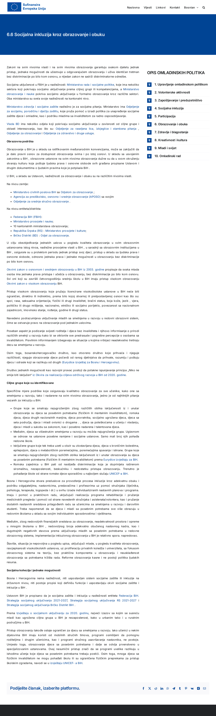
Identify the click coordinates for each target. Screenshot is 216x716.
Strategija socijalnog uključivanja (93, 600)
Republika (20, 230)
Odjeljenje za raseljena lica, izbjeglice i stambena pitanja (97, 128)
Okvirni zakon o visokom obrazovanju (32, 283)
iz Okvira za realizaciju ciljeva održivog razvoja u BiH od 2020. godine (79, 375)
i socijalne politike (102, 84)
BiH (30, 217)
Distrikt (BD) (30, 235)
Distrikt (64, 605)
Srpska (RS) (35, 230)
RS (119, 600)
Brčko (17, 235)
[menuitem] (191, 7)
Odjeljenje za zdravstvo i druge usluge (68, 133)
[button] (203, 7)
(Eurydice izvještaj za (76, 362)
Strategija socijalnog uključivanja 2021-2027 (37, 600)
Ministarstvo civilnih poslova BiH (35, 192)
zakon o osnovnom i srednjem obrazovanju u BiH (50, 269)
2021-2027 (129, 600)
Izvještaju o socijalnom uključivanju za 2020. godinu (53, 613)
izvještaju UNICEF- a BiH (66, 663)
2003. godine (95, 269)
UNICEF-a (115, 473)
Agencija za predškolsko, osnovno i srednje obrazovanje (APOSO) (57, 196)
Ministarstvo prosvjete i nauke (33, 221)
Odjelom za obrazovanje (77, 192)
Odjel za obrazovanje (55, 235)
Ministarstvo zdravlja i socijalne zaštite (33, 106)
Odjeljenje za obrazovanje (24, 133)
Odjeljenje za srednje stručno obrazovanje (42, 201)
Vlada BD (14, 124)
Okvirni (12, 269)
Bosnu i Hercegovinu (104, 362)
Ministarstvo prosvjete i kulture (65, 230)
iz (84, 269)
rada (87, 84)
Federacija (21, 217)
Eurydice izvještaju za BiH (120, 459)
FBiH (37, 217)
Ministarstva (75, 84)
